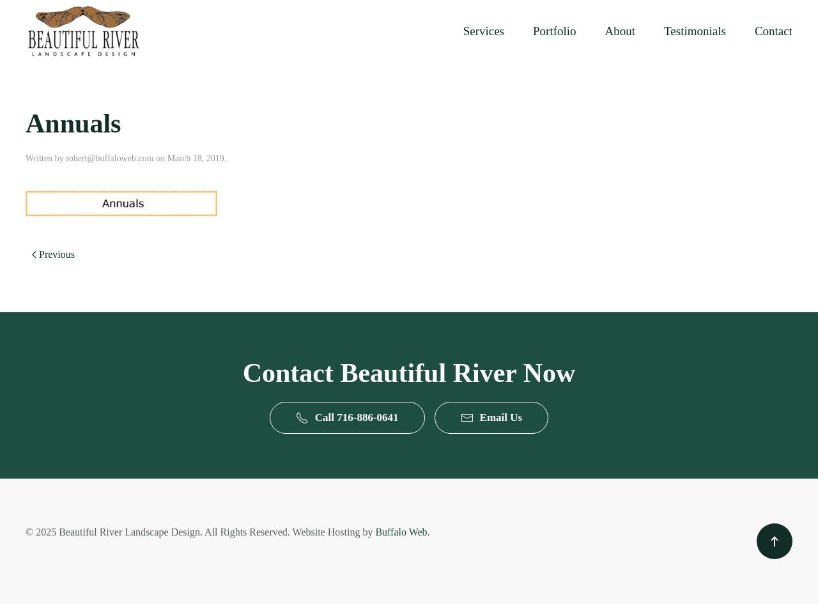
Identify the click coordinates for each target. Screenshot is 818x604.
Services (483, 31)
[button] (774, 541)
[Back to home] (83, 31)
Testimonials (695, 31)
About (620, 31)
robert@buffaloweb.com (109, 158)
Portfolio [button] (554, 31)
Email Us (492, 417)
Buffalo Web (401, 532)
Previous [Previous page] (53, 254)
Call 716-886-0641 (347, 417)
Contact (773, 31)
